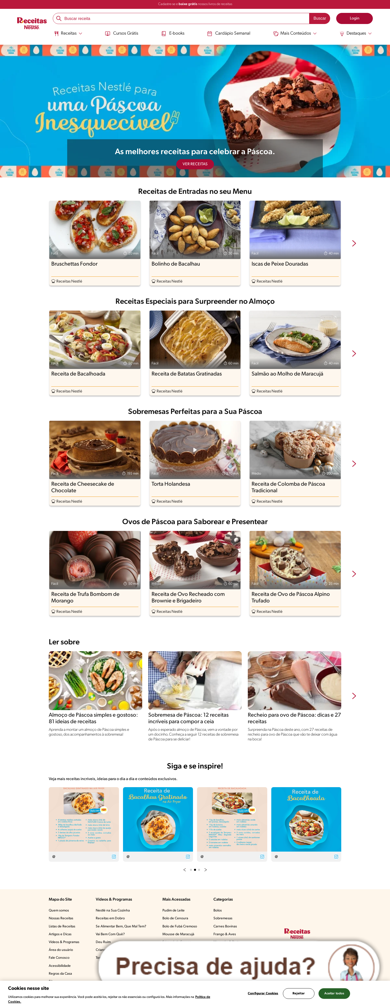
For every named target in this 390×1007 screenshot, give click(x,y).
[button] (184, 869)
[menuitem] (68, 35)
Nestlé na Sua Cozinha (113, 910)
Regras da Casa (60, 974)
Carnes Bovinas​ (225, 926)
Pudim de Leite (173, 910)
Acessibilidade (60, 966)
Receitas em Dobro (110, 918)
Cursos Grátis (121, 33)
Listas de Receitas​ (62, 926)
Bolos (217, 910)
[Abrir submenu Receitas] (68, 33)
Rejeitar (298, 993)
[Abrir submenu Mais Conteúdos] (295, 33)
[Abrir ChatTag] (239, 966)
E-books (172, 33)
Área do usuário (61, 950)
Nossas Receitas (61, 918)
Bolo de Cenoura (175, 918)
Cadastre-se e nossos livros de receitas (195, 4)
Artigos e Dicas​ (60, 934)
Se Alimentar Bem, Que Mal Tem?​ (121, 926)
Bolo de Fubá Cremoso (179, 926)
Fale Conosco (59, 958)
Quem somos (59, 910)
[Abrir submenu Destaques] (355, 33)
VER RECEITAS (195, 164)
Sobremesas (222, 918)
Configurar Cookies (263, 993)
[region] (195, 994)
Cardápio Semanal (228, 33)
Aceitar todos (334, 993)
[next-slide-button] (354, 244)
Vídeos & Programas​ (64, 942)
